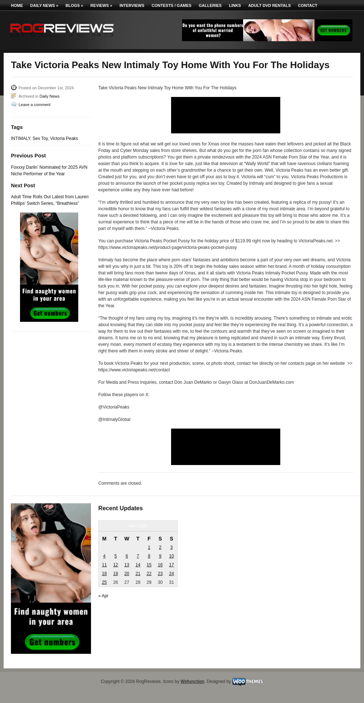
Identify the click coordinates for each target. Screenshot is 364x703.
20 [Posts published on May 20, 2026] (126, 573)
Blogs (74, 5)
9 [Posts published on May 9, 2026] (160, 556)
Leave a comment (34, 104)
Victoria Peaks (64, 138)
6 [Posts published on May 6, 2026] (127, 556)
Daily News (44, 5)
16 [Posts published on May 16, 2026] (160, 564)
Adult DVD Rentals (269, 5)
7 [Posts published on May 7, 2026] (138, 556)
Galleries (210, 5)
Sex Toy (40, 138)
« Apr (103, 595)
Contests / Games (171, 5)
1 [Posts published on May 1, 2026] (149, 547)
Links (235, 5)
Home (17, 5)
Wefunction (192, 681)
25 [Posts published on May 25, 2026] (104, 582)
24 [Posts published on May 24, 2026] (171, 573)
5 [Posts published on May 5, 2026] (115, 556)
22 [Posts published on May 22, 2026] (149, 573)
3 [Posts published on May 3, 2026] (171, 547)
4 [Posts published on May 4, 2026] (104, 556)
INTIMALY (20, 138)
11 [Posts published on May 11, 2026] (104, 564)
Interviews (131, 5)
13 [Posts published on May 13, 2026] (126, 564)
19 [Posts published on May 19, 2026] (115, 573)
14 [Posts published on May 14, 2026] (137, 564)
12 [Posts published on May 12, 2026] (115, 564)
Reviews (101, 5)
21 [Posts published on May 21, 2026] (137, 573)
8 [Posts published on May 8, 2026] (149, 556)
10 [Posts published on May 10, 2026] (171, 556)
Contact (307, 5)
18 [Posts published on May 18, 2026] (104, 573)
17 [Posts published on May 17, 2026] (171, 564)
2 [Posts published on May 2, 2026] (160, 547)
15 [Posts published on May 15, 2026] (149, 564)
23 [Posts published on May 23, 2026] (160, 573)
